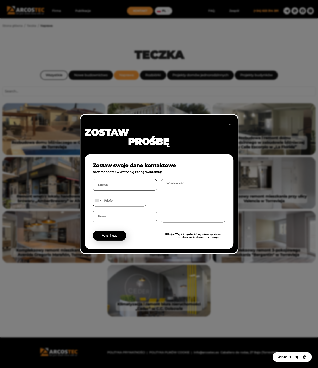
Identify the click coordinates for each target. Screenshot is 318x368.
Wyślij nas (109, 236)
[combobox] (97, 200)
